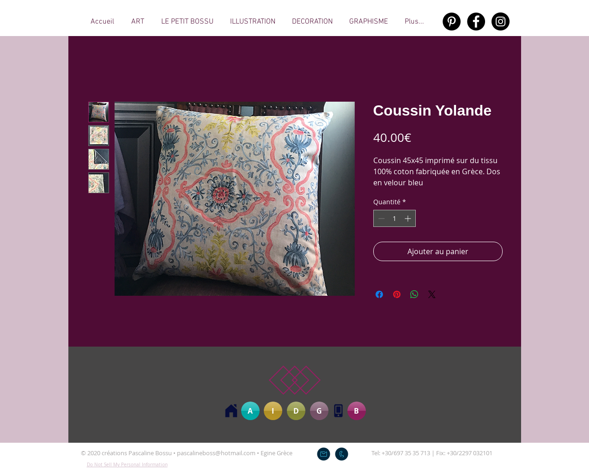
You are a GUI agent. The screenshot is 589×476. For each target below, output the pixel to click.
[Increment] (408, 218)
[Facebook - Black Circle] (476, 21)
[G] (319, 411)
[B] (356, 411)
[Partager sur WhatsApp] (414, 294)
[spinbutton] (394, 218)
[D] (296, 411)
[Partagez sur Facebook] (379, 294)
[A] (250, 411)
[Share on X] (431, 294)
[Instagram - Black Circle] (501, 21)
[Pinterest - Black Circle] (452, 21)
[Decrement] (380, 218)
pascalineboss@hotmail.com (216, 453)
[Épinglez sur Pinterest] (396, 294)
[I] (273, 411)
